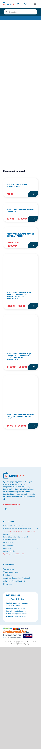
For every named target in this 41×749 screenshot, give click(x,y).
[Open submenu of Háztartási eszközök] (37, 636)
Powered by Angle (24, 740)
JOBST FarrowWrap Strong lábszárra (20, 274)
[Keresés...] (20, 12)
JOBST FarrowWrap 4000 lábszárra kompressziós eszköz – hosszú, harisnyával (19, 452)
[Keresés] (6, 12)
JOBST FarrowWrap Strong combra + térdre (20, 331)
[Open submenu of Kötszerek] (37, 644)
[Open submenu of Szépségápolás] (37, 647)
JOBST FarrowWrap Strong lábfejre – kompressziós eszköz (20, 512)
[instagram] (6, 605)
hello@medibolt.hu (19, 710)
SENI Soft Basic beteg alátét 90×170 (17, 218)
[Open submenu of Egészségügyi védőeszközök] (37, 650)
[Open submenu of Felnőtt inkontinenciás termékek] (37, 633)
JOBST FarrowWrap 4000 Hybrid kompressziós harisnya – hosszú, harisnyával (19, 391)
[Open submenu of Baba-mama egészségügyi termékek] (37, 624)
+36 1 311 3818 (22, 712)
